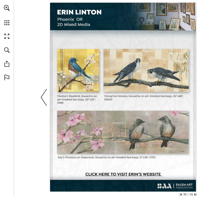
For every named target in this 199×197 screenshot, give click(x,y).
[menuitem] (7, 15)
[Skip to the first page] (181, 194)
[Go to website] (123, 174)
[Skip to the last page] (195, 194)
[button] (7, 8)
